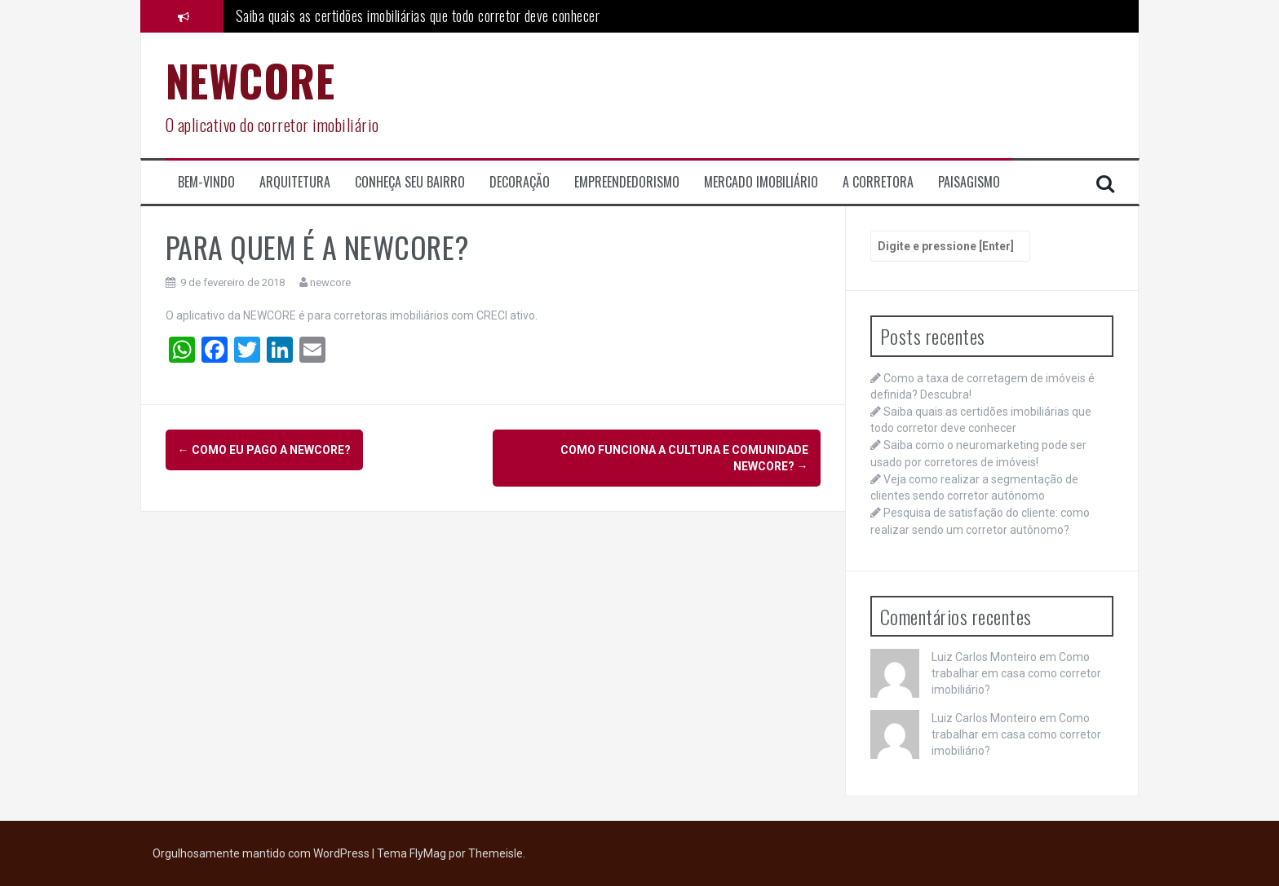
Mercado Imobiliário (761, 182)
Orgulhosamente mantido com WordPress (262, 853)
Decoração (519, 182)
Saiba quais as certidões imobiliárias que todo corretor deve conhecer (418, 15)
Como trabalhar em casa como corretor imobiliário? (1016, 673)
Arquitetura (294, 182)
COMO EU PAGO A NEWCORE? (264, 449)
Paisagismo (969, 182)
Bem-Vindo (206, 182)
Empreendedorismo (626, 182)
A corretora (878, 182)
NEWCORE (250, 80)
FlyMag (427, 853)
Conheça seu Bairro (410, 182)
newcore (330, 282)
